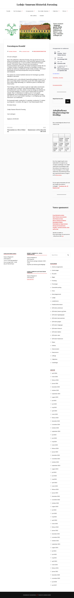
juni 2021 (54, 554)
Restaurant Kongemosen (59, 225)
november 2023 (56, 458)
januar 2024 (55, 451)
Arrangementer (30, 11)
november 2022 (56, 499)
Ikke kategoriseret (56, 294)
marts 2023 (55, 486)
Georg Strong (13, 51)
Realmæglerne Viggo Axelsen (60, 224)
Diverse (64, 11)
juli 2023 (54, 472)
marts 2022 (55, 523)
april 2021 (54, 561)
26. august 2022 (26, 51)
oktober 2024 (55, 427)
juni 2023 (54, 475)
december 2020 (56, 575)
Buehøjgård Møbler (58, 222)
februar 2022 (55, 527)
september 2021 (56, 544)
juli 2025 (54, 400)
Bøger (53, 277)
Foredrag (54, 280)
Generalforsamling (56, 287)
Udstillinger (55, 362)
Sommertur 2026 (61, 63)
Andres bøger (55, 270)
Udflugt (54, 355)
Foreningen (55, 284)
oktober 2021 (55, 540)
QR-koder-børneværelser (58, 318)
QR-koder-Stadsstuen (57, 338)
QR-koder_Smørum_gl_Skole (59, 311)
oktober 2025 (55, 390)
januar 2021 (55, 571)
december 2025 (56, 386)
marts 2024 (55, 445)
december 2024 (56, 421)
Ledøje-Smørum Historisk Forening (37, 4)
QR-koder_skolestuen (57, 308)
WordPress (33, 595)
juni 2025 (54, 404)
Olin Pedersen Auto (58, 218)
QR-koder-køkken (56, 331)
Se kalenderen (56, 73)
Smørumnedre (55, 349)
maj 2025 (54, 407)
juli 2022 (54, 510)
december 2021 (56, 533)
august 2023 (55, 469)
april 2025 (54, 410)
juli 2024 (54, 434)
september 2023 (56, 465)
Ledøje (53, 297)
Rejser (53, 342)
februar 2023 (55, 489)
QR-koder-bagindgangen (58, 314)
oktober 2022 (55, 503)
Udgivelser (55, 11)
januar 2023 (55, 492)
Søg (68, 101)
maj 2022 (54, 516)
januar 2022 (55, 530)
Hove (53, 290)
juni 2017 (54, 585)
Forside (8, 11)
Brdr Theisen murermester (60, 217)
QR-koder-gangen (56, 321)
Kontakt (42, 15)
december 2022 (56, 496)
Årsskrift (54, 273)
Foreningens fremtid (22, 45)
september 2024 (56, 431)
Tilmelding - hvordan (58, 77)
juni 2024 (54, 438)
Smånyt (54, 345)
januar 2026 (55, 383)
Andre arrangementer (57, 267)
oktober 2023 (55, 462)
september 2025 (56, 393)
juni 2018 (54, 581)
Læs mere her (30, 279)
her (63, 236)
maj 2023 (54, 479)
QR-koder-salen (56, 335)
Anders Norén (47, 595)
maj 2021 (54, 557)
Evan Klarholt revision (58, 215)
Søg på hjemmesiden (58, 98)
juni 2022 (54, 513)
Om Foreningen (17, 11)
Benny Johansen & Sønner (59, 220)
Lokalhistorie (55, 301)
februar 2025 (55, 417)
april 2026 (54, 373)
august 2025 (55, 397)
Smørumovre (55, 352)
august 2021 (55, 547)
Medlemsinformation (17, 53)
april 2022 (54, 520)
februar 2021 (55, 568)
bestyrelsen (59, 175)
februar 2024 (55, 448)
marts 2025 (55, 414)
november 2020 (56, 578)
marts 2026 (55, 376)
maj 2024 (54, 441)
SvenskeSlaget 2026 (62, 59)
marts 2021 (55, 564)
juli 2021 (54, 551)
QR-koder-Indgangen (57, 325)
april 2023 (54, 482)
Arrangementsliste (57, 85)
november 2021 (56, 537)
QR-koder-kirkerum (57, 328)
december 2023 (56, 455)
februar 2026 (55, 380)
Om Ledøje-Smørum (43, 11)
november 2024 (56, 424)
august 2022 (55, 506)
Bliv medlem (33, 15)
